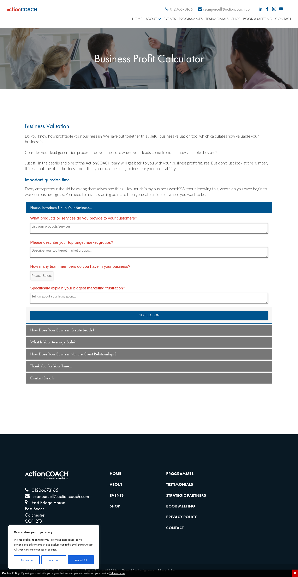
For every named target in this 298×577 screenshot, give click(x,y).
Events (170, 18)
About (151, 18)
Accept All (81, 560)
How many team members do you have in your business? (80, 266)
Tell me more (117, 573)
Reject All (54, 560)
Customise (27, 560)
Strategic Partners (186, 495)
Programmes (191, 18)
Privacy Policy (181, 516)
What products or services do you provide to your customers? (83, 218)
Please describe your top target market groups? (71, 242)
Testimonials (216, 18)
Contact (283, 18)
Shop (235, 18)
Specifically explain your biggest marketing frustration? (77, 288)
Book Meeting (180, 506)
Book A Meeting (257, 18)
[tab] (149, 207)
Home (137, 18)
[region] (53, 547)
